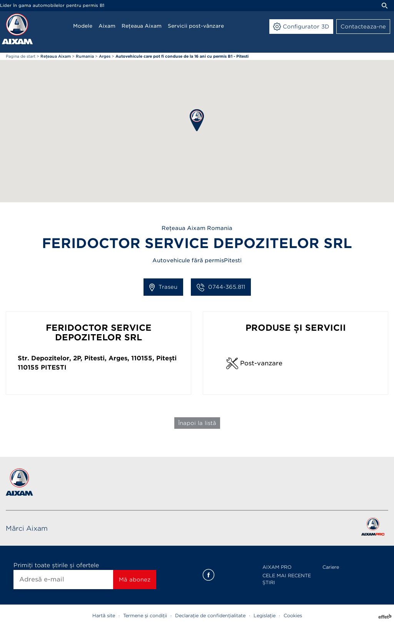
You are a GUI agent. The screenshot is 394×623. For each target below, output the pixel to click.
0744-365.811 (221, 287)
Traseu (163, 287)
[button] (197, 120)
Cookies (293, 615)
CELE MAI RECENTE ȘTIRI (286, 579)
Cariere (330, 567)
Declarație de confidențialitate (210, 615)
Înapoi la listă (197, 423)
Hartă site (103, 615)
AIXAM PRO (277, 567)
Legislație (264, 615)
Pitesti (54, 367)
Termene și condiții (145, 615)
